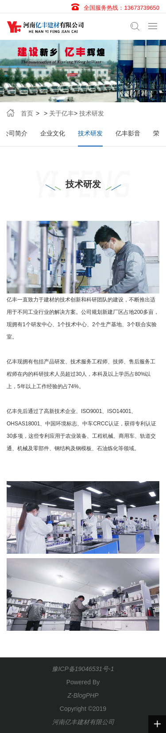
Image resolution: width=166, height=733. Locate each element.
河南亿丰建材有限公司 (83, 721)
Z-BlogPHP (82, 695)
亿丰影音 (128, 133)
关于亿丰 (61, 113)
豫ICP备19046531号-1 (83, 668)
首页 (27, 113)
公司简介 (15, 133)
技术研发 (91, 113)
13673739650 (141, 7)
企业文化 (52, 133)
